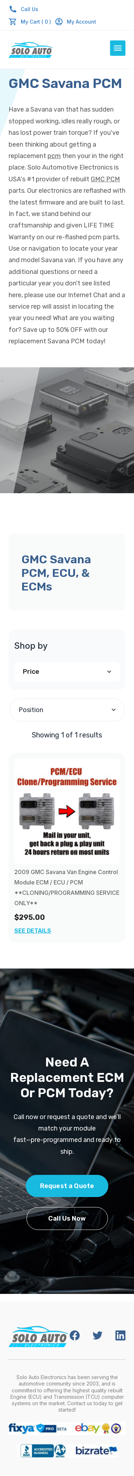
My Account (75, 21)
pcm (54, 156)
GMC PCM (105, 179)
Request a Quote (67, 1186)
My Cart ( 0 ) (36, 22)
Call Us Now (67, 1218)
